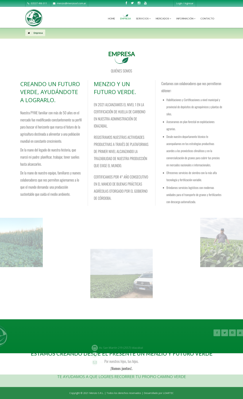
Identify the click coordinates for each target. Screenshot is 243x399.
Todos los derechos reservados (123, 393)
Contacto (207, 18)
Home (111, 18)
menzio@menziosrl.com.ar (69, 3)
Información (185, 18)
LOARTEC (168, 393)
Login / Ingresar (184, 3)
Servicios (143, 18)
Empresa (125, 18)
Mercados (163, 18)
